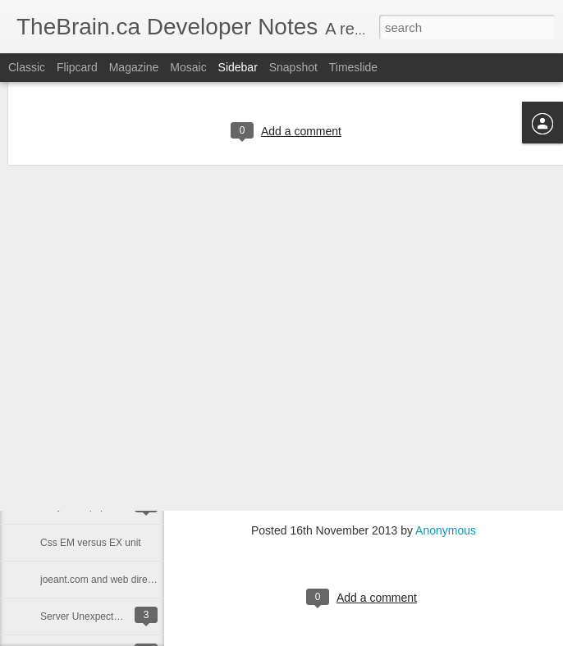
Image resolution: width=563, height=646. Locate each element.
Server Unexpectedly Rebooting (109, 616)
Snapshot (293, 67)
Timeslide (353, 67)
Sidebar (238, 67)
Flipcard (77, 67)
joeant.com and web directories (108, 579)
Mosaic (188, 67)
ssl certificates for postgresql (102, 469)
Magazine (134, 67)
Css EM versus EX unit (90, 542)
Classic (26, 67)
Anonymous (445, 530)
